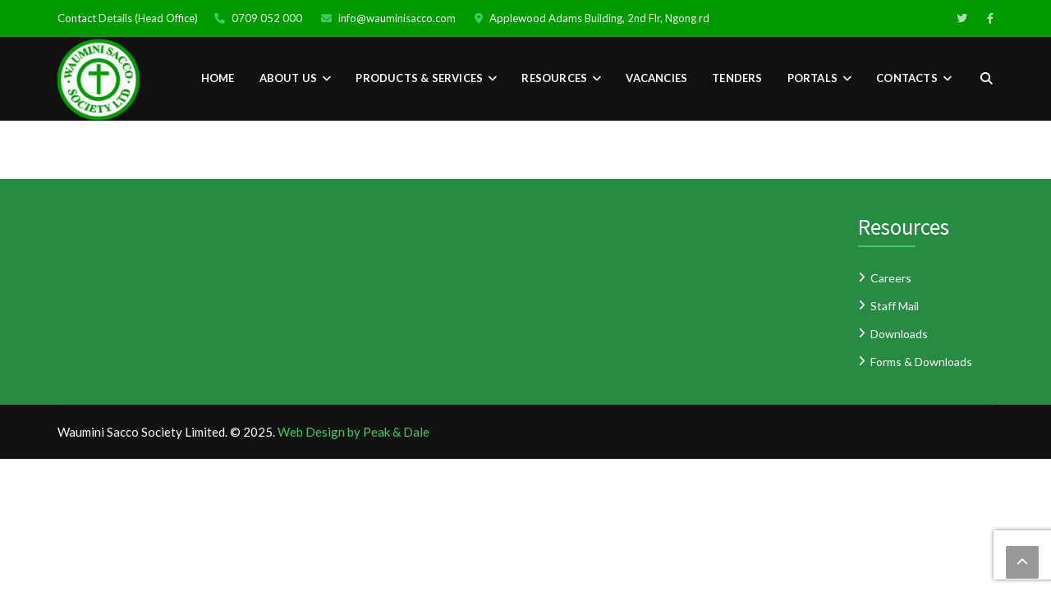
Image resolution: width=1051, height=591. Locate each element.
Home (218, 78)
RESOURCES (554, 78)
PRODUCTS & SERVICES (419, 78)
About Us (288, 78)
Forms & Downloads (921, 362)
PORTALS (812, 78)
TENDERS (737, 78)
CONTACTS (907, 78)
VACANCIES (656, 78)
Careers (890, 278)
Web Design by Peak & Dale (353, 431)
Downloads (899, 334)
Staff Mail (894, 306)
